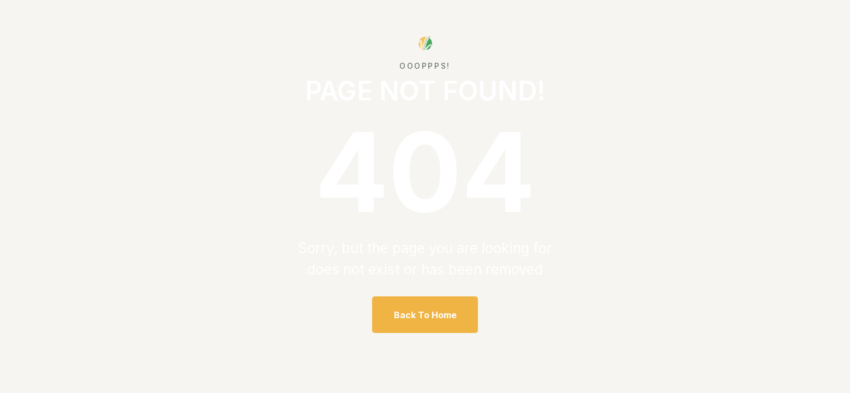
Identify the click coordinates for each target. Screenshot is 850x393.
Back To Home (425, 314)
